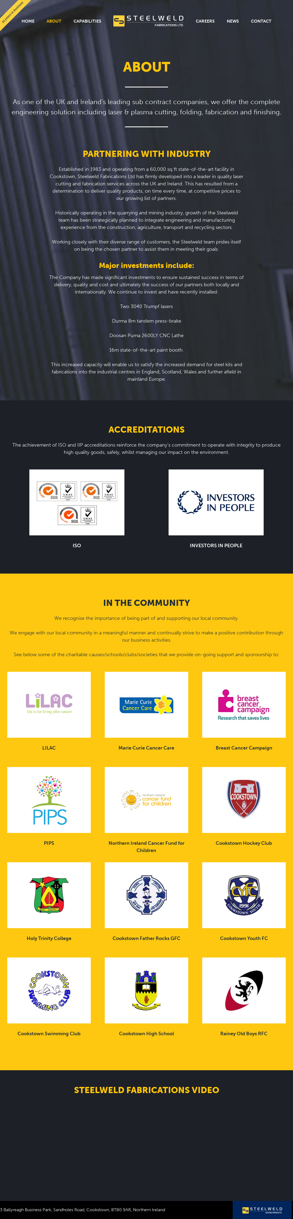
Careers (205, 21)
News (233, 21)
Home (28, 21)
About (54, 21)
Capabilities (87, 21)
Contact (261, 21)
